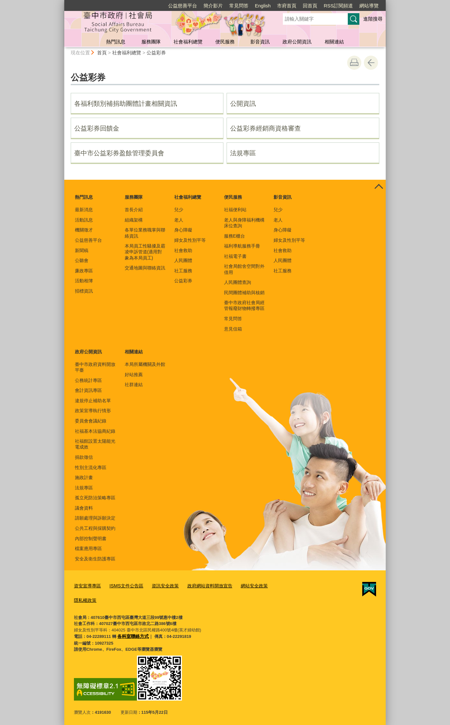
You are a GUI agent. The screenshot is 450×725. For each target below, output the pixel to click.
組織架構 (134, 219)
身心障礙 (183, 229)
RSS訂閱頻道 (338, 5)
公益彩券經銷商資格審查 (265, 128)
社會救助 (183, 250)
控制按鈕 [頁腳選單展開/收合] (379, 187)
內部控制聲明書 (90, 538)
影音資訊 (260, 41)
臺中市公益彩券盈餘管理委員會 (119, 153)
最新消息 (84, 209)
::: (61, 2)
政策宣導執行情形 (93, 410)
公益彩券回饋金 (96, 128)
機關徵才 (84, 229)
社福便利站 (235, 209)
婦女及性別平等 (190, 240)
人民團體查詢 (237, 282)
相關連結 (334, 41)
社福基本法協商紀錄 (95, 431)
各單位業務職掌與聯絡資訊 (145, 232)
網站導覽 (369, 5)
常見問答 (238, 5)
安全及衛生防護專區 (95, 558)
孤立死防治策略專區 (95, 497)
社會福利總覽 (188, 41)
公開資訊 (243, 103)
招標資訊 (84, 291)
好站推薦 (134, 374)
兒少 (178, 209)
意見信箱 (233, 328)
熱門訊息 (115, 41)
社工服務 (183, 270)
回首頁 (310, 5)
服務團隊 (151, 41)
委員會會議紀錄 (90, 420)
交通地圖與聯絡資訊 (145, 267)
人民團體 (183, 260)
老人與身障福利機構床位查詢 (244, 222)
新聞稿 (81, 250)
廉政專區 (84, 270)
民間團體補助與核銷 (244, 292)
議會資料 (84, 508)
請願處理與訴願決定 (95, 518)
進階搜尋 (372, 19)
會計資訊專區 (88, 390)
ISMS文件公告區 (123, 585)
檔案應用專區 (88, 548)
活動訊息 (84, 219)
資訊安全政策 (159, 585)
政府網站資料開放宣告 (201, 585)
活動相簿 (84, 280)
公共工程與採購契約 (95, 528)
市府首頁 (286, 5)
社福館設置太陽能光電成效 (95, 444)
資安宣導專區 (86, 585)
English (263, 5)
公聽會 (81, 260)
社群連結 (134, 384)
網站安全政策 (243, 585)
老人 (178, 219)
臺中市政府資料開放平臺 (95, 367)
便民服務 (225, 41)
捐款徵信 (84, 457)
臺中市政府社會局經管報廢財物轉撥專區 (244, 305)
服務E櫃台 (234, 236)
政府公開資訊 (297, 41)
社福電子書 (235, 256)
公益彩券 (156, 52)
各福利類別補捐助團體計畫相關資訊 (125, 103)
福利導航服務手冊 (242, 246)
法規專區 (243, 153)
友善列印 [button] (354, 63)
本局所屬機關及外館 (145, 364)
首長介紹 (134, 209)
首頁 (102, 52)
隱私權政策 (84, 598)
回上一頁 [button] (371, 63)
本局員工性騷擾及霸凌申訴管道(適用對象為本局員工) (145, 251)
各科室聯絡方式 (132, 633)
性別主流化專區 (90, 467)
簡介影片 (213, 5)
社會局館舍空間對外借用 (244, 269)
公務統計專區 (88, 380)
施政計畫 (84, 477)
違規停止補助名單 (93, 400)
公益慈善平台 (182, 5)
